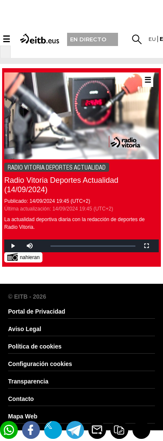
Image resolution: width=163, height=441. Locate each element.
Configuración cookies (40, 363)
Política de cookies (35, 346)
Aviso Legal (24, 329)
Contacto (21, 398)
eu (152, 39)
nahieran (23, 256)
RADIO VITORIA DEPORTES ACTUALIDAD (57, 167)
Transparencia (28, 381)
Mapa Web (22, 416)
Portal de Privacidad (36, 311)
